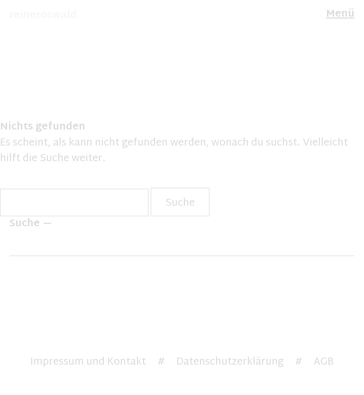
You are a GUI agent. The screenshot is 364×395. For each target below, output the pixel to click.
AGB (324, 362)
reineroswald (43, 16)
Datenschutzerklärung (229, 362)
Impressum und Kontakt (88, 362)
